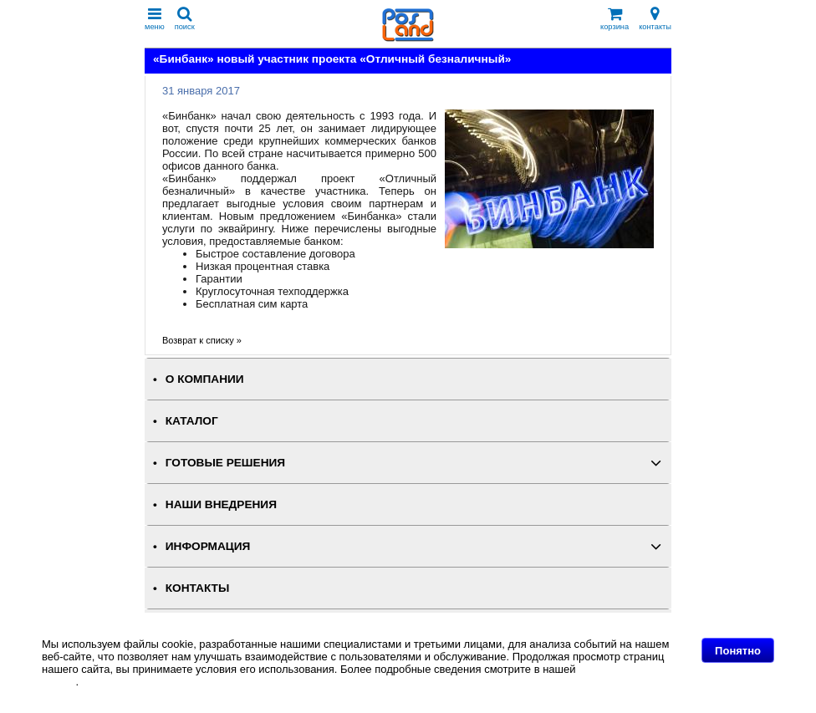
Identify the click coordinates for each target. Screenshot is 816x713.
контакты (655, 19)
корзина (614, 19)
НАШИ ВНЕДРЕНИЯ (221, 504)
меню (155, 19)
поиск (185, 19)
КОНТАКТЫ (197, 588)
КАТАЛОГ (192, 421)
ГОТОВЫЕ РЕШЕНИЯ (225, 462)
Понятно (738, 650)
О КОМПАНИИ (205, 379)
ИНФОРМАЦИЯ (208, 546)
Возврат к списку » (202, 340)
